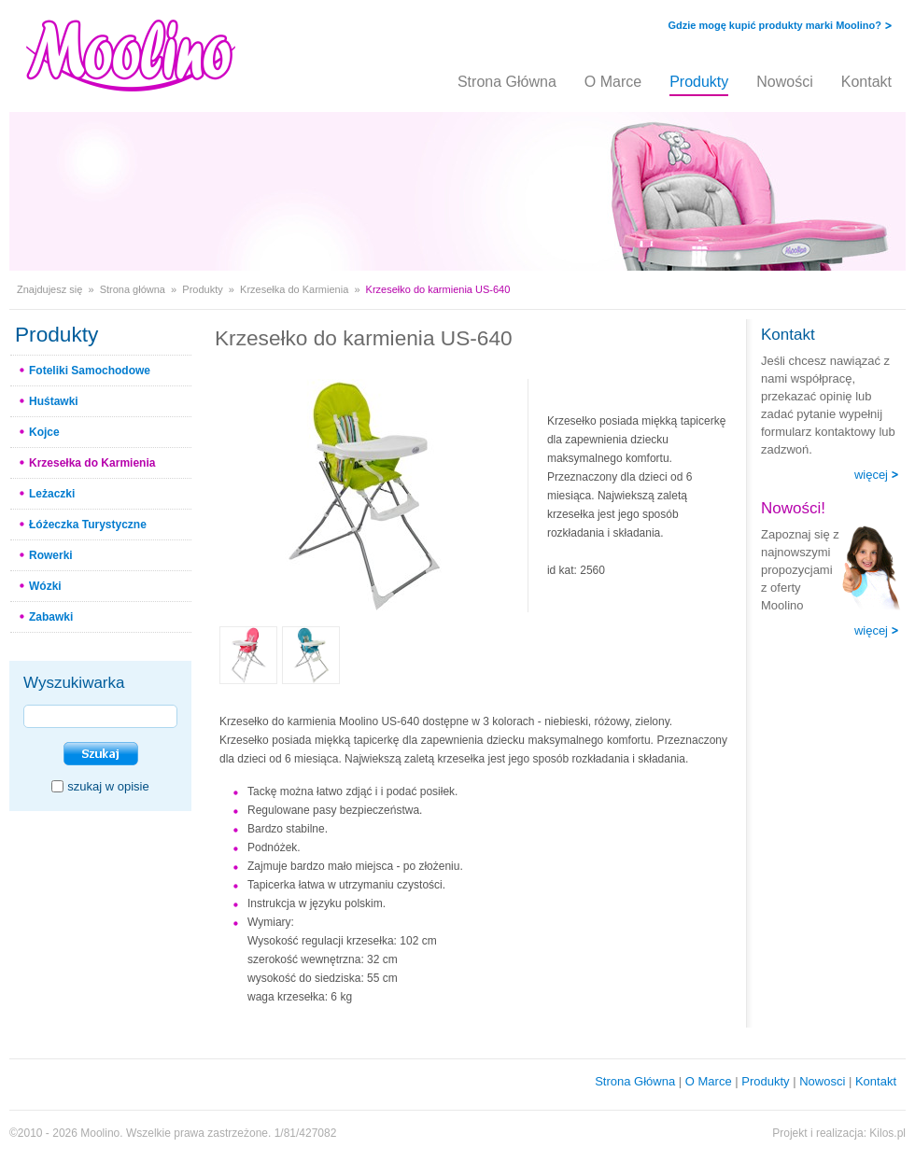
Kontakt (866, 82)
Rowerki (51, 555)
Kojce (44, 432)
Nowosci (822, 1081)
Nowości (784, 82)
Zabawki (51, 616)
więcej (871, 475)
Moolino (100, 1133)
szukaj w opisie (107, 786)
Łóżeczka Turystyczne (88, 524)
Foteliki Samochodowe (89, 370)
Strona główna (132, 289)
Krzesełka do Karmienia (294, 289)
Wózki (45, 586)
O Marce (612, 82)
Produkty (698, 82)
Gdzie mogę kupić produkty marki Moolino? (774, 25)
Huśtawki (53, 401)
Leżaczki (52, 493)
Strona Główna (507, 82)
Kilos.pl (887, 1133)
